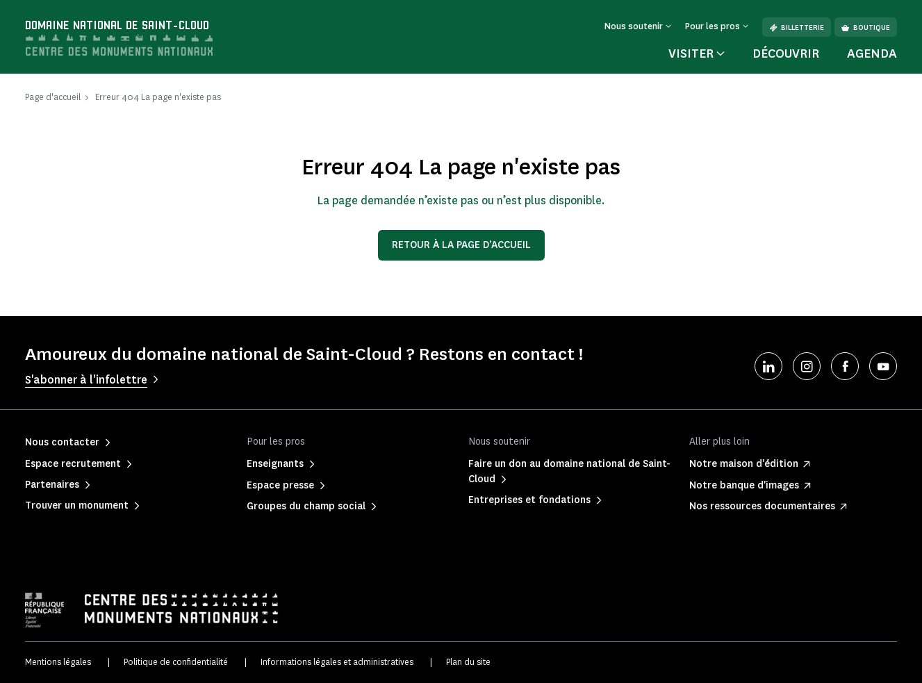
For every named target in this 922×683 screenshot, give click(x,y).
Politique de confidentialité (176, 662)
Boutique (865, 27)
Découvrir (785, 53)
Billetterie (796, 27)
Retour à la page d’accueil (461, 245)
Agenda (872, 53)
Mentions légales (58, 662)
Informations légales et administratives (337, 662)
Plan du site (468, 662)
